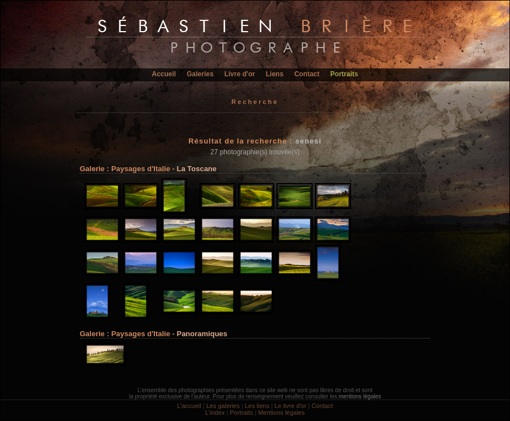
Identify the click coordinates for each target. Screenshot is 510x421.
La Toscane (196, 168)
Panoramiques (201, 333)
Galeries (200, 74)
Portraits (344, 74)
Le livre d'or (290, 405)
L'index (215, 412)
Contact (306, 74)
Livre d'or (239, 74)
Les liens (257, 405)
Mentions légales (281, 412)
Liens (274, 74)
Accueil (164, 74)
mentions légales (360, 396)
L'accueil (189, 405)
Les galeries (223, 405)
